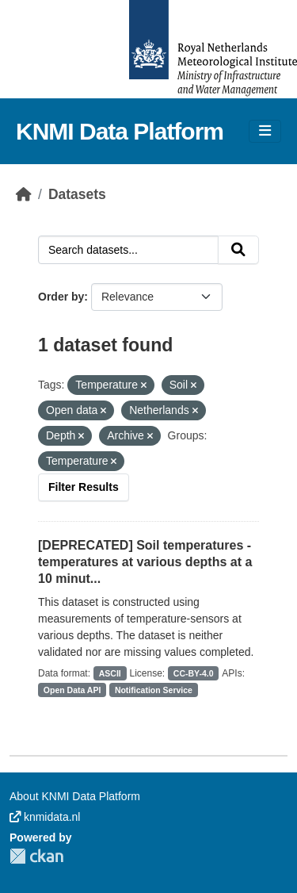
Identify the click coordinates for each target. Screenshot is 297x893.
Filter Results (83, 487)
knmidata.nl (45, 817)
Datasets (77, 194)
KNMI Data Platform (119, 131)
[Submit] (238, 250)
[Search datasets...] (128, 250)
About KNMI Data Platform (75, 796)
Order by (61, 296)
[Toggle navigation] (265, 131)
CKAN (36, 856)
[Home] (24, 194)
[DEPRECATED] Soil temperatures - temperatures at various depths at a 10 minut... (145, 561)
